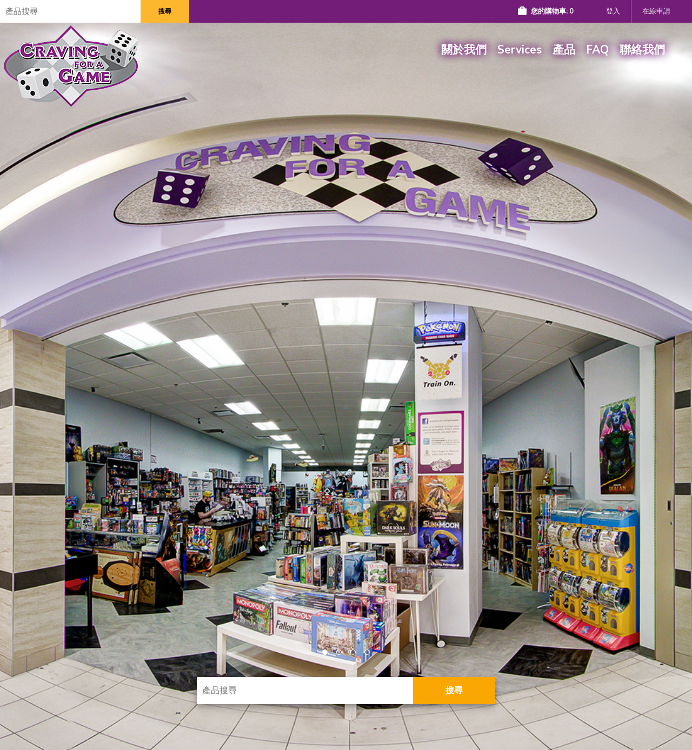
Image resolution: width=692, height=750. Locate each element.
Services (519, 49)
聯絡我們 (642, 49)
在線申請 (656, 11)
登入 (613, 11)
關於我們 (464, 49)
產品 (564, 49)
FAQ (597, 49)
